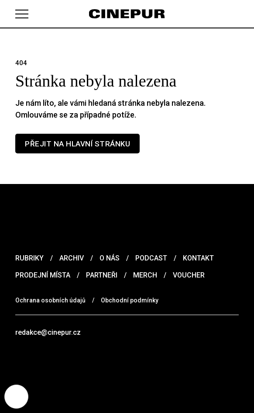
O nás (110, 258)
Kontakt (198, 258)
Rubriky (29, 258)
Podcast (151, 258)
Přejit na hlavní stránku (77, 143)
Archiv (71, 258)
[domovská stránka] (127, 13)
